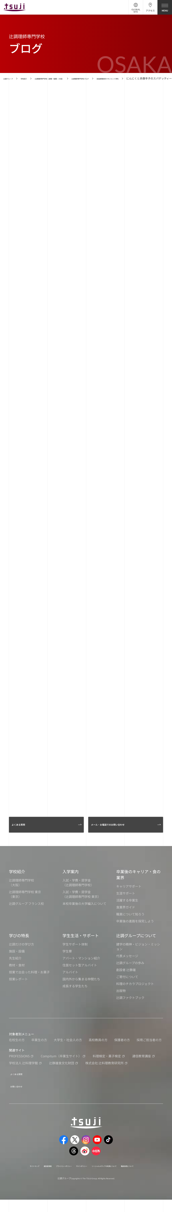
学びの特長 (19, 947)
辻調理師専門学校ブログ (118, 78)
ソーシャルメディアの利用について (132, 1173)
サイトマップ (26, 1173)
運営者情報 (45, 1173)
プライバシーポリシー (70, 1173)
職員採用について (81, 1178)
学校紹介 (32, 78)
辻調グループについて (136, 947)
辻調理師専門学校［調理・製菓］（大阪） (70, 78)
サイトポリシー (97, 1173)
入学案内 (70, 883)
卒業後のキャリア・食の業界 (138, 886)
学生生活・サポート (80, 947)
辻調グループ (11, 78)
